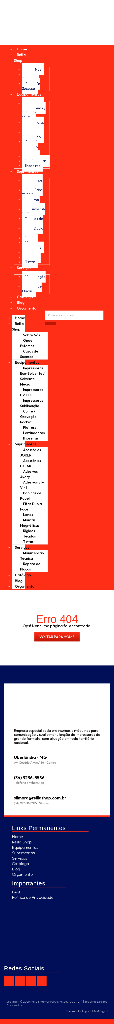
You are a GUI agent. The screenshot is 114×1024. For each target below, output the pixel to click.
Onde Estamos (29, 76)
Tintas (30, 262)
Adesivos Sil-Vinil (33, 211)
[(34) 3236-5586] (16, 770)
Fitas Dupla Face (32, 230)
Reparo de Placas (32, 288)
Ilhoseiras (32, 165)
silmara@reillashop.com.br (40, 798)
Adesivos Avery (31, 202)
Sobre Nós (31, 335)
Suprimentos (27, 171)
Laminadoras (34, 433)
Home (22, 49)
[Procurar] (74, 315)
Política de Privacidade (32, 897)
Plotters (29, 427)
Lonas (28, 514)
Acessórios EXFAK (32, 192)
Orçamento (26, 308)
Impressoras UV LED (33, 125)
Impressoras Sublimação (33, 134)
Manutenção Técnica (34, 279)
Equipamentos (29, 94)
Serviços (24, 267)
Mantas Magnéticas (31, 245)
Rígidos (29, 530)
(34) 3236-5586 (29, 777)
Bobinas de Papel (32, 221)
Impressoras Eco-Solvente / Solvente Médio (34, 110)
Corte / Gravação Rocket (30, 146)
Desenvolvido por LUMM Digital (87, 1011)
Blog (20, 302)
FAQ (16, 891)
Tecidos (29, 536)
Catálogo (25, 296)
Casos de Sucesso (31, 86)
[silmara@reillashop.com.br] (16, 791)
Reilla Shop (18, 326)
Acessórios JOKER (32, 182)
